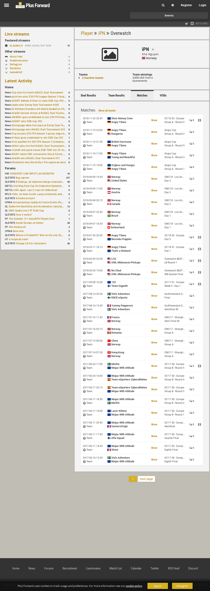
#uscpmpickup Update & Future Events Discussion (42, 202)
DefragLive (16, 64)
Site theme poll (17, 227)
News (32, 568)
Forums (10, 168)
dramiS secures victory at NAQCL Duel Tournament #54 (43, 113)
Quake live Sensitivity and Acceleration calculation (37, 206)
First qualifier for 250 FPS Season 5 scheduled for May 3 (44, 141)
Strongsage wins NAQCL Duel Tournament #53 (38, 129)
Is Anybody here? (19, 239)
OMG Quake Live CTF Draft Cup (26, 210)
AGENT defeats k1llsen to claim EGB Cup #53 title (40, 100)
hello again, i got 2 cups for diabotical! (35, 190)
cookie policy (134, 586)
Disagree (182, 586)
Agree (157, 586)
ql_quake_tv (16, 45)
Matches (142, 95)
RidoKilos (15, 68)
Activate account (25, 198)
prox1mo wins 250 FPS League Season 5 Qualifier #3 (42, 96)
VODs (163, 95)
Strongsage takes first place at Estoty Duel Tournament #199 (46, 125)
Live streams (17, 34)
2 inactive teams (92, 77)
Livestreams (93, 568)
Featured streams (17, 40)
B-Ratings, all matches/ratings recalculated (40, 181)
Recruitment (70, 568)
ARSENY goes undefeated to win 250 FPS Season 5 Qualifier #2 (48, 117)
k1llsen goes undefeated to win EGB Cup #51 (37, 137)
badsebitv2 (16, 72)
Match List (116, 568)
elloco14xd (16, 56)
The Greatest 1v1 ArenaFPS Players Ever (32, 218)
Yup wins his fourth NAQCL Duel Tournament (37, 92)
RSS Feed (173, 568)
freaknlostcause (19, 60)
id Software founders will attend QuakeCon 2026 (39, 109)
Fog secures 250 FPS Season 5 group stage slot (39, 133)
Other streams (15, 51)
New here (18, 231)
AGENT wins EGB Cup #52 (27, 121)
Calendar (136, 568)
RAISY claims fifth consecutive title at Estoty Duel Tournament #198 (50, 154)
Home (9, 87)
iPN (101, 33)
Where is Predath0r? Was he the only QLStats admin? (46, 235)
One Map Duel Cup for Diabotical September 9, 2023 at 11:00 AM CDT (53, 186)
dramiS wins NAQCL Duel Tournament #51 (36, 158)
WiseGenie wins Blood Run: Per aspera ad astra (39, 162)
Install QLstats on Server (29, 222)
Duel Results (88, 95)
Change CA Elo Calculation (31, 243)
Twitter (155, 568)
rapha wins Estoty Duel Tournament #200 (35, 104)
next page (146, 479)
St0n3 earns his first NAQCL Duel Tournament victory (42, 146)
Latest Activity (18, 80)
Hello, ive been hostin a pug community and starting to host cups (49, 194)
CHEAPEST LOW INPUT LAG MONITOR (32, 173)
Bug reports (22, 177)
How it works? (24, 214)
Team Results (116, 95)
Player (87, 33)
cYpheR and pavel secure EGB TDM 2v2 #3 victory (40, 150)
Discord (193, 568)
